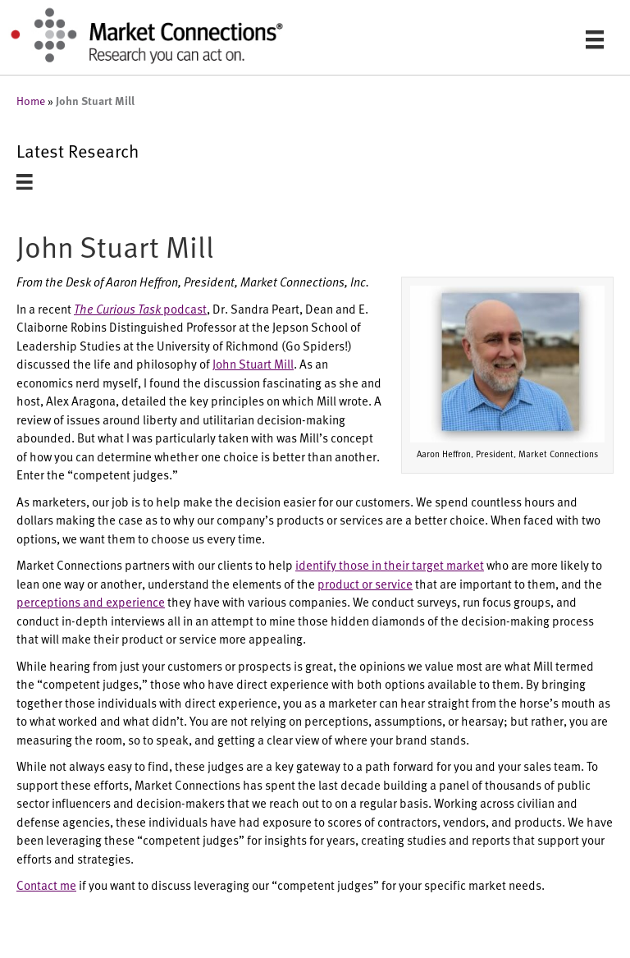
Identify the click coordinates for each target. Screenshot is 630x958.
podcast (140, 308)
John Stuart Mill (253, 363)
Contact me (46, 884)
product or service (365, 583)
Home (30, 100)
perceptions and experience (90, 601)
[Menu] (595, 39)
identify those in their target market (389, 564)
